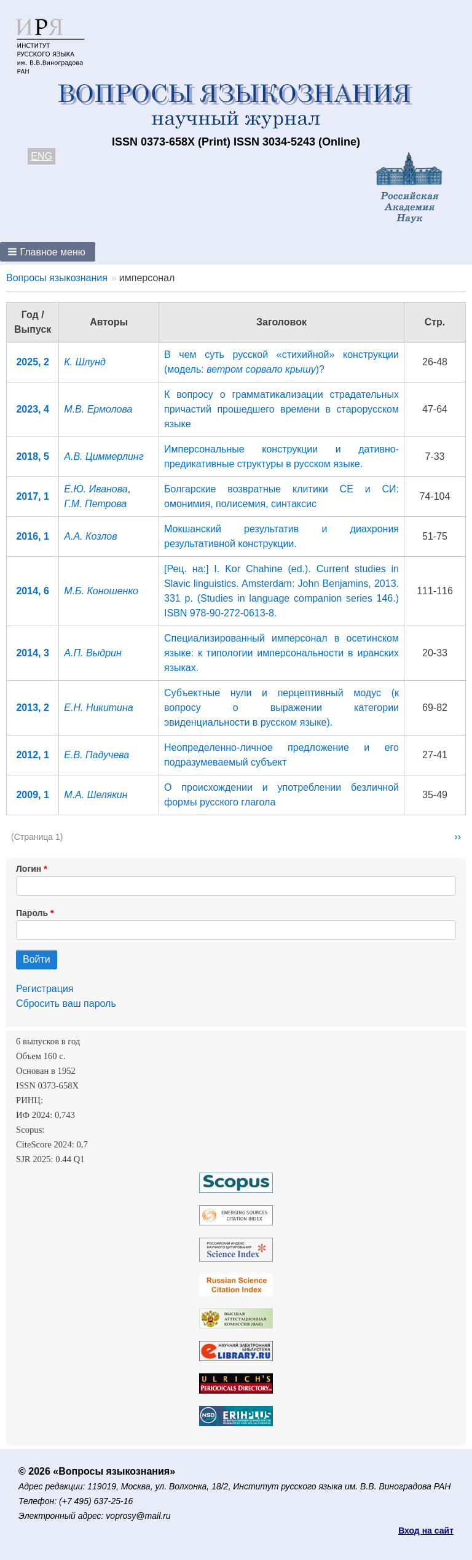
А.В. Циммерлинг (103, 456)
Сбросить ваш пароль (66, 1003)
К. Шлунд (85, 362)
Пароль (32, 913)
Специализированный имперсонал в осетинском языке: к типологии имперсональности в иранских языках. (281, 653)
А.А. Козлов (90, 536)
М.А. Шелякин (95, 795)
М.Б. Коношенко (101, 591)
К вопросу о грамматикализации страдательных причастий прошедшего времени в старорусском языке (281, 409)
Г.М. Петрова (95, 504)
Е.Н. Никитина (98, 707)
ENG (41, 156)
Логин (28, 869)
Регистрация (45, 989)
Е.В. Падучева (96, 755)
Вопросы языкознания (57, 278)
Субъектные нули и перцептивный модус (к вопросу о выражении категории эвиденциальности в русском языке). (281, 708)
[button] (47, 252)
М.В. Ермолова (98, 409)
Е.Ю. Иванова (95, 489)
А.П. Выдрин (93, 653)
